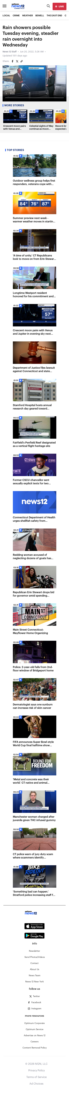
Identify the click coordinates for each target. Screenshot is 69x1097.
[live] (59, 6)
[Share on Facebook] (12, 61)
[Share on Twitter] (17, 61)
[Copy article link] (21, 61)
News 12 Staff (10, 52)
